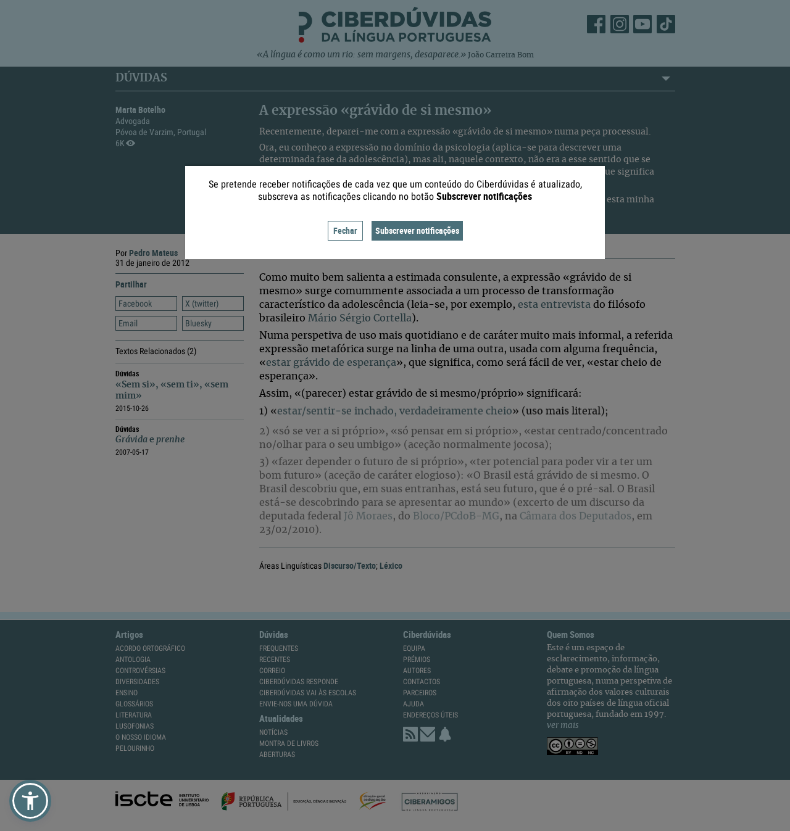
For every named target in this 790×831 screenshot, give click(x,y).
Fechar (345, 230)
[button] (30, 801)
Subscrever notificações (417, 230)
